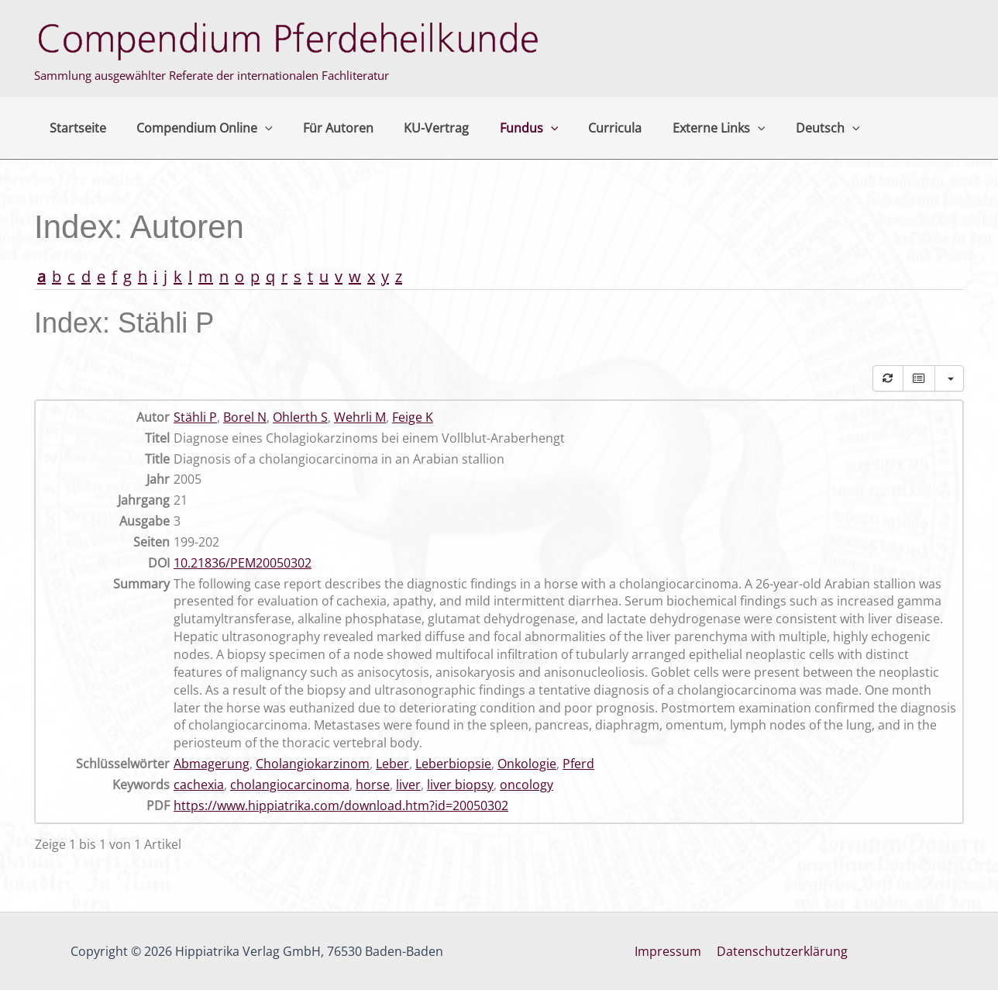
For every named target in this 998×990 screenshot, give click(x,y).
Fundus (503, 128)
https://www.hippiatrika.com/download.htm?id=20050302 (341, 805)
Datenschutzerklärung (780, 951)
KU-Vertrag (416, 127)
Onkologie (526, 763)
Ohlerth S (300, 417)
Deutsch (785, 128)
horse (373, 784)
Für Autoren (324, 127)
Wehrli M (360, 417)
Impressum (669, 951)
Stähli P (195, 417)
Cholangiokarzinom (313, 763)
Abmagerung (212, 763)
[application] (256, 128)
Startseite (74, 127)
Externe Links (681, 128)
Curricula (584, 127)
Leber (392, 763)
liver (408, 784)
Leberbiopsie (453, 763)
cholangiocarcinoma (289, 784)
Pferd (578, 763)
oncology (526, 784)
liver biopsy (460, 784)
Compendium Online (196, 128)
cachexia (199, 784)
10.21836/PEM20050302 (242, 562)
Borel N (245, 417)
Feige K (412, 417)
